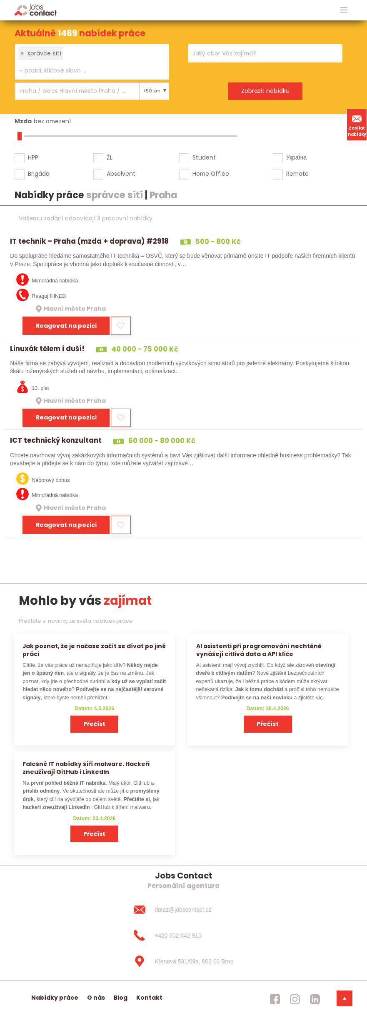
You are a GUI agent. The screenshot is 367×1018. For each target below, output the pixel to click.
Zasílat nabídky (357, 124)
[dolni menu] (344, 998)
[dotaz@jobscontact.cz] (183, 910)
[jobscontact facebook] (275, 999)
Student (204, 157)
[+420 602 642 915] (183, 936)
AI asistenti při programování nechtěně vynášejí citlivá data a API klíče (259, 650)
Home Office (210, 174)
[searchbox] (87, 70)
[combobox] (92, 62)
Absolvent (121, 174)
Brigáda (39, 174)
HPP (33, 157)
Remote (297, 174)
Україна (296, 157)
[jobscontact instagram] (295, 999)
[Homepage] (36, 10)
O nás (96, 997)
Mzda (23, 121)
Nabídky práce (54, 997)
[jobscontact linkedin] (315, 999)
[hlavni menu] (344, 10)
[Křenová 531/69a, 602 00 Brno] (183, 961)
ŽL (109, 157)
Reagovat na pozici (66, 326)
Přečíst (94, 724)
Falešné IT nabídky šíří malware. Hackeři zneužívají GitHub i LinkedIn (86, 768)
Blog (120, 997)
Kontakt (149, 997)
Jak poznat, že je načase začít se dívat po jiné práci (94, 650)
